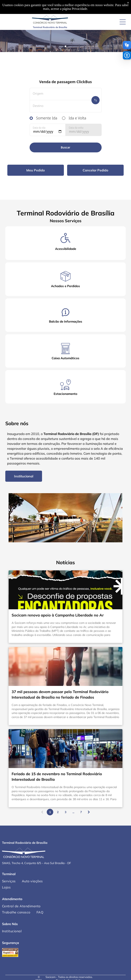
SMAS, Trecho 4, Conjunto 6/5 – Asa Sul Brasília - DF (36, 863)
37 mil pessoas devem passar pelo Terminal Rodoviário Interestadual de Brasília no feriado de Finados (60, 694)
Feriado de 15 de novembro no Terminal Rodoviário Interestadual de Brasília (57, 777)
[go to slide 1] (65, 46)
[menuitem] (32, 881)
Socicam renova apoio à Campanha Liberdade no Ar (58, 615)
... (73, 812)
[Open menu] (123, 22)
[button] (127, 55)
